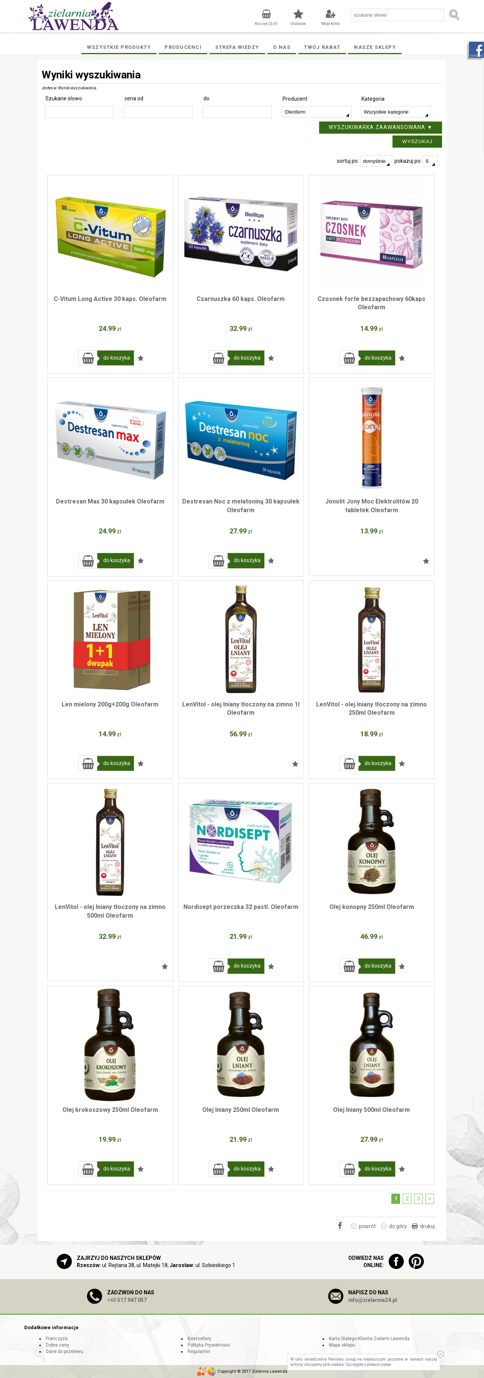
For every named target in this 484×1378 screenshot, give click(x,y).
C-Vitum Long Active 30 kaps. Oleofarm (110, 298)
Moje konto (330, 24)
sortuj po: (364, 161)
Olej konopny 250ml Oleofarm (371, 906)
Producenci (183, 47)
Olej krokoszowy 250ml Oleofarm (110, 1109)
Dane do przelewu (64, 1351)
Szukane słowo (63, 98)
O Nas (282, 47)
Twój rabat (322, 47)
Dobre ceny (57, 1345)
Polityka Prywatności (209, 1345)
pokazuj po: (415, 161)
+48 (127, 1300)
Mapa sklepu (342, 1345)
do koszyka (116, 358)
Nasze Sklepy (375, 47)
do (206, 98)
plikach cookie (379, 1364)
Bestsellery (199, 1338)
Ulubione (298, 24)
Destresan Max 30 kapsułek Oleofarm (110, 501)
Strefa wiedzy (237, 47)
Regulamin (199, 1351)
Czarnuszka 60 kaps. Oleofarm (241, 298)
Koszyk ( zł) (266, 24)
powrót (367, 1226)
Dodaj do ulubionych (140, 358)
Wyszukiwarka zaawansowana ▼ (381, 127)
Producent (294, 99)
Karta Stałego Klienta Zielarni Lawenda (369, 1338)
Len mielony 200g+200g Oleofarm (110, 704)
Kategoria (373, 99)
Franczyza (57, 1338)
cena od (133, 98)
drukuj (427, 1226)
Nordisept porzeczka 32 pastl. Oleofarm (240, 906)
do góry (398, 1226)
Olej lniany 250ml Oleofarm (240, 1109)
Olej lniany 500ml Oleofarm (371, 1109)
